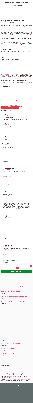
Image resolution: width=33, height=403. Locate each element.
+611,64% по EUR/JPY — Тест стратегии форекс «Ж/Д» (9, 348)
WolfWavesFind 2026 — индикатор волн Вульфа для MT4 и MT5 (10, 291)
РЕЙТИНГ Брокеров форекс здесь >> (9, 30)
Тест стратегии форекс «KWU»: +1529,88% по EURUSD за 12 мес (10, 343)
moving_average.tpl (6, 83)
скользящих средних (5, 75)
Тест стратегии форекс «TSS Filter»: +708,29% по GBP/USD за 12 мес (11, 333)
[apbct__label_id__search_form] (8, 268)
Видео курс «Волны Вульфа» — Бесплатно (12, 376)
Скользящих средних (21, 171)
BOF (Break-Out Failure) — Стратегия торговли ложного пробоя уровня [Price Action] (13, 286)
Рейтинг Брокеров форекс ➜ (16, 271)
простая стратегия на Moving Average (11, 16)
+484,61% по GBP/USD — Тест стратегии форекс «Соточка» (10, 353)
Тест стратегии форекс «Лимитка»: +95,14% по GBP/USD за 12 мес (11, 338)
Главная (2, 16)
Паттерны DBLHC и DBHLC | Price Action (7, 306)
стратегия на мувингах (19, 106)
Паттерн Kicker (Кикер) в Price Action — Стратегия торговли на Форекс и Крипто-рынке (14, 301)
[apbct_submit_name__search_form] (17, 268)
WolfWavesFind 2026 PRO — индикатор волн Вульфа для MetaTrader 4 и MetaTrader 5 (14, 296)
